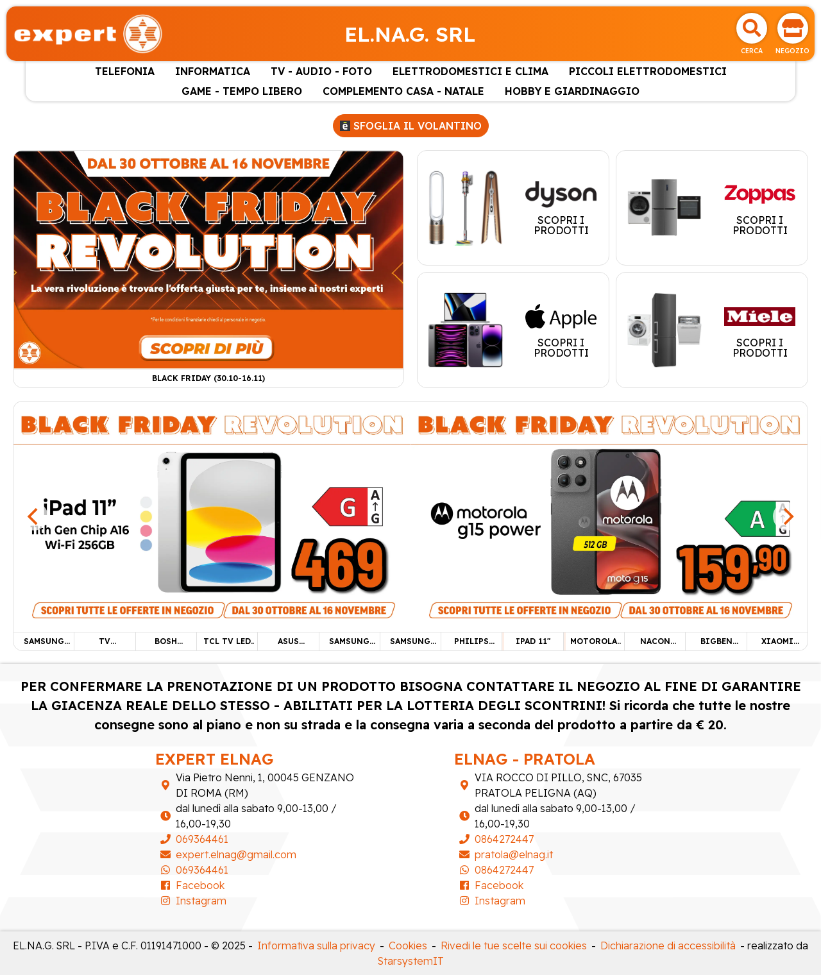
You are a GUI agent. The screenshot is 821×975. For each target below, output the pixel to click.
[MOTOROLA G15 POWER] (609, 515)
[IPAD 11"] (211, 515)
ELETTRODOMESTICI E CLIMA (470, 71)
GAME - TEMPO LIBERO (242, 91)
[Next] (787, 516)
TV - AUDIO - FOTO (321, 71)
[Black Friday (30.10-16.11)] (208, 258)
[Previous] (34, 516)
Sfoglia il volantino (411, 125)
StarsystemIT (411, 960)
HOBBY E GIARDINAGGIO (572, 91)
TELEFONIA (125, 71)
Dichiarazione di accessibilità (668, 945)
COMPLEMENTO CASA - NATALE (403, 91)
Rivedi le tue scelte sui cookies (514, 945)
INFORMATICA (212, 71)
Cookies (408, 945)
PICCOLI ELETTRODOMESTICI (648, 71)
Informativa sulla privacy (316, 945)
